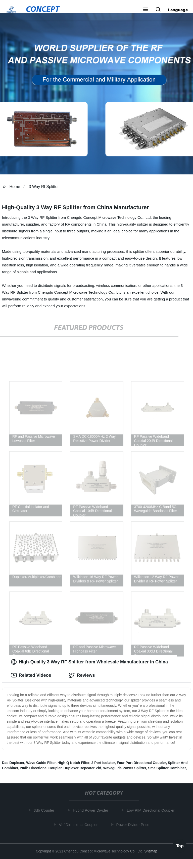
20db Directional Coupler (41, 768)
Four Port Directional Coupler (141, 763)
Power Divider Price (133, 824)
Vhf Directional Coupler (79, 824)
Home (15, 187)
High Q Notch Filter (73, 763)
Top (180, 845)
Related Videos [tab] (31, 675)
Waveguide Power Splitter (124, 768)
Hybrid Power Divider (91, 810)
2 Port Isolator (103, 763)
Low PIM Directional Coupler (151, 810)
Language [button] (178, 10)
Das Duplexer (13, 763)
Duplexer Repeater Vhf (82, 768)
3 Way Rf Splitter (44, 187)
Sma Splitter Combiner (167, 768)
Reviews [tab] (82, 675)
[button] (145, 10)
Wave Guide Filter (41, 763)
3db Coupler (45, 810)
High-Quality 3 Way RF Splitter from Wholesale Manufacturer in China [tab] (89, 662)
